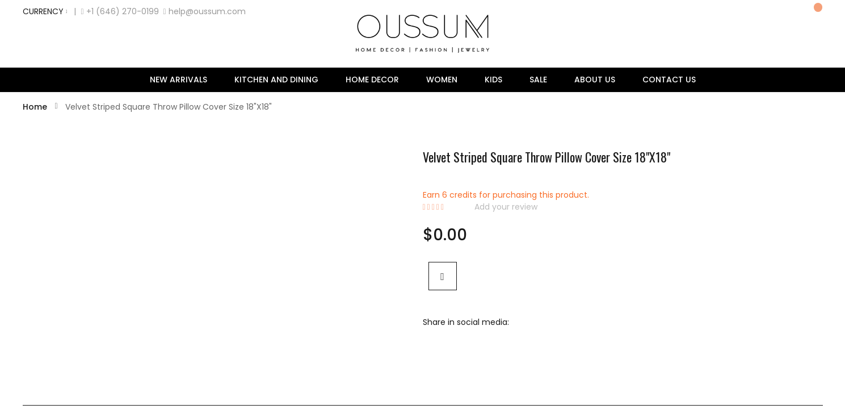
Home (36, 106)
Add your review (505, 206)
